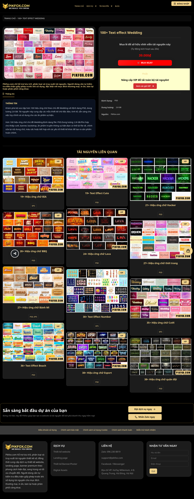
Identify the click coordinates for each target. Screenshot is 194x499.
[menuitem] (79, 6)
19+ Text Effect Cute (97, 193)
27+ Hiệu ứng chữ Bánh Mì (33, 307)
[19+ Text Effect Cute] (97, 173)
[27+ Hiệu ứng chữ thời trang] (160, 239)
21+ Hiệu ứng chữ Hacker (160, 205)
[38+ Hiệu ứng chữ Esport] (97, 350)
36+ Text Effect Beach (33, 365)
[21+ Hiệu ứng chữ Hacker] (160, 179)
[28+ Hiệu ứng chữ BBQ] (33, 229)
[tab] (8, 95)
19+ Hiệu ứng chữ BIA (33, 196)
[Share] (15, 254)
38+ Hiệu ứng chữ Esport (97, 372)
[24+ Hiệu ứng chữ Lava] (97, 229)
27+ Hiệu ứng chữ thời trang (160, 263)
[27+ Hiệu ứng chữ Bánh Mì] (33, 284)
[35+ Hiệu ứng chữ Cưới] (160, 298)
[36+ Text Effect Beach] (33, 342)
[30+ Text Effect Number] (97, 290)
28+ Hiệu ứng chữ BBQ (33, 251)
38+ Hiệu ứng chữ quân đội (160, 379)
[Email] (168, 458)
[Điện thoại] (168, 464)
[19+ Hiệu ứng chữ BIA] (33, 175)
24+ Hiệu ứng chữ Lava (97, 253)
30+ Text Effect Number (97, 316)
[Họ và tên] (168, 452)
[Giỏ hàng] (188, 251)
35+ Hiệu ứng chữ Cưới (160, 322)
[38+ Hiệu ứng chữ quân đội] (160, 356)
